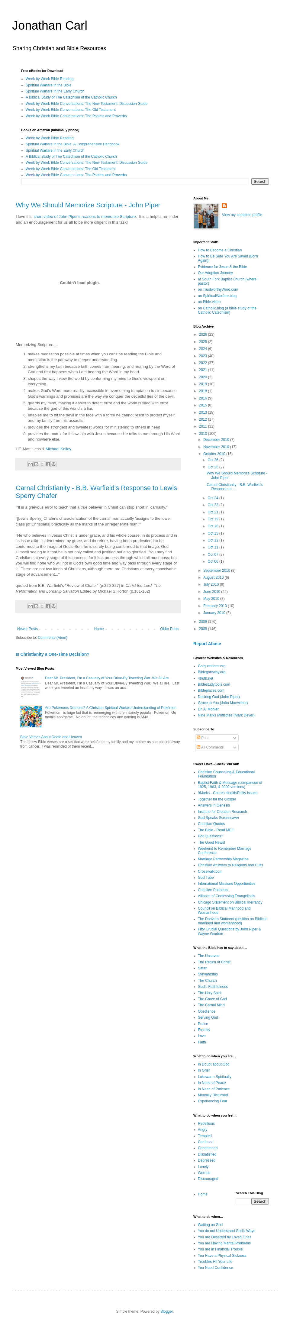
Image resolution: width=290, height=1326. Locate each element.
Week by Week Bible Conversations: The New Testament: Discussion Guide (86, 104)
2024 (203, 349)
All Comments (210, 747)
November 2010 (216, 447)
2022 (203, 363)
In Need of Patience (214, 1089)
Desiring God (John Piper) (219, 697)
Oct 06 (213, 561)
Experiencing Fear (212, 1101)
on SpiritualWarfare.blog (217, 296)
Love (202, 1036)
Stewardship (208, 974)
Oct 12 (213, 540)
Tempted (205, 1136)
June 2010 (212, 592)
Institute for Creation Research (222, 812)
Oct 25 (213, 467)
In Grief (204, 1070)
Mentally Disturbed (213, 1095)
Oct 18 (213, 526)
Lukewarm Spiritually (214, 1077)
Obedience (206, 1011)
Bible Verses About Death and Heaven (51, 737)
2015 (203, 405)
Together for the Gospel (217, 799)
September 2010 (217, 570)
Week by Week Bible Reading (49, 79)
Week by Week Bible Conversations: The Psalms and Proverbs (76, 116)
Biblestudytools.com (214, 684)
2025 (203, 342)
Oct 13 (213, 533)
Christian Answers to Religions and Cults (230, 865)
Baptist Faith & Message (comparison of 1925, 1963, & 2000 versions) (230, 785)
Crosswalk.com (210, 871)
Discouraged (208, 1179)
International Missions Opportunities (227, 883)
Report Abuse (207, 643)
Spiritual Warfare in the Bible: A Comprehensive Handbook (72, 144)
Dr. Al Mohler (208, 709)
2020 (203, 377)
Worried (204, 1173)
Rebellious (206, 1123)
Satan (202, 968)
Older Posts (169, 629)
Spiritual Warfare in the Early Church (55, 91)
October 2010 (214, 454)
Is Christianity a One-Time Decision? (52, 654)
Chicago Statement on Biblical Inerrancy (230, 902)
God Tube (206, 877)
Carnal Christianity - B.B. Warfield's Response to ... (235, 487)
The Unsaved (208, 956)
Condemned (208, 1148)
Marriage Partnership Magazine (223, 859)
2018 (203, 391)
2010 (203, 434)
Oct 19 (213, 519)
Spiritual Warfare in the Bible (49, 85)
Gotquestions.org (211, 666)
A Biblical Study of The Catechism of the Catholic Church (71, 97)
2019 (203, 384)
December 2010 (216, 440)
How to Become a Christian (220, 250)
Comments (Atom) (52, 638)
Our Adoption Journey (215, 273)
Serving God (208, 1017)
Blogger (166, 1311)
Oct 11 (213, 547)
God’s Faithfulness (213, 987)
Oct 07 (213, 554)
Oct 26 (213, 460)
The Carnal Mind (211, 1005)
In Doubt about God (214, 1064)
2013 (203, 412)
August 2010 (214, 577)
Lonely (203, 1167)
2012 (203, 419)
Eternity (204, 1030)
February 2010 (215, 606)
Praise (203, 1024)
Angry (202, 1129)
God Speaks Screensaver (218, 818)
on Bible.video (209, 302)
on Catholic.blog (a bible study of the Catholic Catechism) (227, 310)
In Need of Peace (212, 1083)
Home (99, 629)
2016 (203, 398)
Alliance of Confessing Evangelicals (226, 896)
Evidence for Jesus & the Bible (222, 267)
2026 (203, 334)
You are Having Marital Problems (224, 1243)
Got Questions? (210, 836)
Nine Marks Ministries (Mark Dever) (226, 715)
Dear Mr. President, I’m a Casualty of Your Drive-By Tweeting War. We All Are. (107, 678)
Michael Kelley (58, 449)
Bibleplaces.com (211, 690)
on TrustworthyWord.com (218, 289)
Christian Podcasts (213, 890)
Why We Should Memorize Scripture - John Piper (88, 205)
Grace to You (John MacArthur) (223, 703)
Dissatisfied (207, 1154)
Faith (202, 1042)
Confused (205, 1142)
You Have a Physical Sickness (222, 1255)
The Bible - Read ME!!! (216, 830)
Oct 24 (213, 498)
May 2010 (211, 599)
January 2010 (214, 613)
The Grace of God (212, 999)
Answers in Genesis (214, 805)
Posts (203, 738)
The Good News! (211, 842)
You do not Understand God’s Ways (226, 1231)
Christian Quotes (211, 824)
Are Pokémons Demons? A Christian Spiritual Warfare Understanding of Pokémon (110, 708)
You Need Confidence (215, 1268)
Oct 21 (213, 512)
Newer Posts (27, 629)
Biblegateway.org (211, 672)
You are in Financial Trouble (220, 1249)
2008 (203, 629)
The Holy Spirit (210, 993)
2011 (203, 426)
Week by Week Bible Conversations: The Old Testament (71, 110)
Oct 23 (213, 505)
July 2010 (211, 584)
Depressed (206, 1160)
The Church (207, 980)
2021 (203, 370)
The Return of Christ (214, 962)
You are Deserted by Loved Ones (224, 1237)
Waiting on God (210, 1225)
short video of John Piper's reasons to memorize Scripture (85, 216)
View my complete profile (242, 215)
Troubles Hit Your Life (215, 1262)
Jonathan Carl (49, 25)
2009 (203, 621)
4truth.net (205, 678)
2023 (203, 356)
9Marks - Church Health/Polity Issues (227, 793)
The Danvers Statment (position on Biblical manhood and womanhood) (232, 921)
